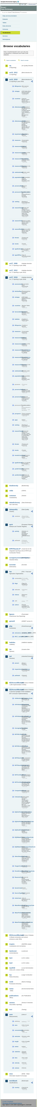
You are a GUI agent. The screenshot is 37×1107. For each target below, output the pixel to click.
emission (17, 1036)
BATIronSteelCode (18, 775)
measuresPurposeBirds (18, 159)
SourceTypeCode (18, 893)
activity (17, 531)
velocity (17, 1063)
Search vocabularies (11, 60)
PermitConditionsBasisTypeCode (18, 871)
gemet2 (12, 621)
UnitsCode (18, 898)
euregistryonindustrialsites (15, 558)
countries (17, 98)
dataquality (13, 509)
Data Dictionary (16, 12)
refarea (17, 594)
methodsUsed (18, 172)
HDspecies (18, 325)
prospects (18, 413)
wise (11, 1074)
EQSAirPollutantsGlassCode (18, 812)
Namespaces (6, 39)
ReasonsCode (18, 877)
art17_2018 (13, 277)
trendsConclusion (18, 455)
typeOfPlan (18, 255)
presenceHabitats (18, 389)
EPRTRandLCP (15, 549)
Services (5, 36)
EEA (10, 2)
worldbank (13, 1081)
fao (10, 571)
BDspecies (18, 86)
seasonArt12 (18, 220)
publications (14, 995)
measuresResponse (18, 166)
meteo (16, 1046)
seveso (12, 1002)
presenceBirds (18, 186)
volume (17, 1068)
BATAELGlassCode (18, 734)
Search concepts (24, 60)
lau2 (10, 963)
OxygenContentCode (18, 866)
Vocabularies (7, 32)
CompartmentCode (18, 790)
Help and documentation (10, 16)
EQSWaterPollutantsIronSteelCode (18, 847)
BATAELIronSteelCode (18, 746)
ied (10, 656)
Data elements (7, 26)
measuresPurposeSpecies (18, 357)
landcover (13, 951)
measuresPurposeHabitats (18, 350)
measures (18, 140)
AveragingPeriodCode (18, 728)
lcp (10, 975)
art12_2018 (13, 79)
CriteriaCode (18, 797)
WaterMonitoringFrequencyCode (18, 905)
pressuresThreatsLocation (18, 192)
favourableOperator (18, 312)
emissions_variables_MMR (18, 633)
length (16, 1041)
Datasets (5, 19)
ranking (17, 201)
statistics (17, 1051)
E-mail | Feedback (8, 1101)
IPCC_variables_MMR (18, 636)
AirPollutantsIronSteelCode (18, 716)
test (10, 1009)
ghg (10, 626)
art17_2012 (13, 270)
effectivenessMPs (18, 107)
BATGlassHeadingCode (18, 765)
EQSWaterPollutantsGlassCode (18, 837)
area (16, 1025)
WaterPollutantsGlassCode (18, 912)
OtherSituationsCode (18, 856)
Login (22, 4)
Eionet (9, 12)
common (12, 495)
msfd (11, 982)
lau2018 (12, 968)
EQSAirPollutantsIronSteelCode (18, 821)
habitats (17, 319)
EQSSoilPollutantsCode (18, 830)
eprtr (11, 524)
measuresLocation (18, 152)
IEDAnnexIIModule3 (15, 689)
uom (11, 1014)
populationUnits (18, 177)
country (17, 1087)
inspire (11, 944)
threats (17, 237)
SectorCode (18, 888)
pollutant (17, 675)
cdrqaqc (17, 91)
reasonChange (18, 208)
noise (11, 989)
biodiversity (13, 485)
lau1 (10, 958)
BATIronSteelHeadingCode (18, 782)
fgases (11, 614)
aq (10, 65)
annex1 (17, 663)
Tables (4, 22)
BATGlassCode (18, 758)
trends (17, 244)
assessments (18, 284)
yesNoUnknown (18, 475)
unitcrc (17, 604)
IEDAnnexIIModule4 (15, 935)
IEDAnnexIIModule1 (15, 683)
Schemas (5, 29)
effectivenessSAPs (18, 121)
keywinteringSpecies (18, 134)
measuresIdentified (18, 146)
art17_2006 (13, 263)
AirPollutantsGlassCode (18, 704)
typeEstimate (18, 249)
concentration (18, 1030)
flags (16, 583)
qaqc (16, 420)
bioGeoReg (18, 291)
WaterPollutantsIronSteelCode (18, 922)
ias (10, 649)
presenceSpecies (18, 397)
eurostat (12, 565)
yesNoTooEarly (18, 469)
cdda (11, 490)
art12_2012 (13, 72)
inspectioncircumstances (18, 669)
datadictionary (14, 502)
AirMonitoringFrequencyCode (18, 698)
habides (12, 642)
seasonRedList (18, 229)
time (16, 1058)
